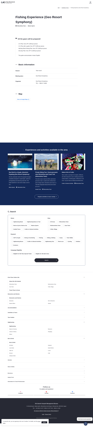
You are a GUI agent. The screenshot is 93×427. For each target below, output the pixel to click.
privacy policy (6, 423)
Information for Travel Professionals (16, 384)
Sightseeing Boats (18, 223)
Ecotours (15, 246)
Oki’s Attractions (51, 303)
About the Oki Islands (15, 283)
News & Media (11, 369)
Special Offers (12, 305)
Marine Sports (35, 226)
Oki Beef (11, 348)
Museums (50, 331)
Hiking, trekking (51, 239)
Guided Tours (16, 230)
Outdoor (78, 242)
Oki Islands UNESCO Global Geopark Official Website (34, 414)
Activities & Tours (64, 7)
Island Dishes (51, 350)
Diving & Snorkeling (29, 239)
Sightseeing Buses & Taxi (33, 223)
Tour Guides (11, 319)
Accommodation (12, 310)
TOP (58, 7)
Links (43, 418)
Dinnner (11, 355)
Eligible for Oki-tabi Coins (42, 255)
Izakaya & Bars (12, 358)
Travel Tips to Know (14, 292)
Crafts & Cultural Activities (31, 230)
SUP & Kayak (16, 239)
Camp (61, 239)
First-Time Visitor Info (46, 279)
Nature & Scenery (13, 331)
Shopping (50, 334)
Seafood (50, 348)
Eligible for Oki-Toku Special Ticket (22, 255)
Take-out (11, 353)
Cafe (49, 355)
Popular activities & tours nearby (46, 197)
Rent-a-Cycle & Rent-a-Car (20, 226)
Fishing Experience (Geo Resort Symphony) (79, 7)
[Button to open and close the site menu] (90, 2)
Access (10, 362)
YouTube (46, 396)
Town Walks (70, 239)
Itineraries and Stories (46, 296)
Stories (49, 305)
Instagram (20, 396)
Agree (44, 422)
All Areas (52, 223)
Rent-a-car (61, 242)
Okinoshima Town (63, 223)
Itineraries (11, 303)
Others (10, 336)
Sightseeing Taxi (49, 242)
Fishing (41, 239)
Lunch (49, 353)
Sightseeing (46, 324)
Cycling (70, 242)
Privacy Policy (48, 418)
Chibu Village (53, 230)
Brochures (10, 376)
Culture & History (12, 334)
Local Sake (11, 350)
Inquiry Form (11, 380)
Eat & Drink (46, 341)
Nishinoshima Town (55, 226)
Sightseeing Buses (18, 242)
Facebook (72, 396)
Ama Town (67, 226)
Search (46, 261)
